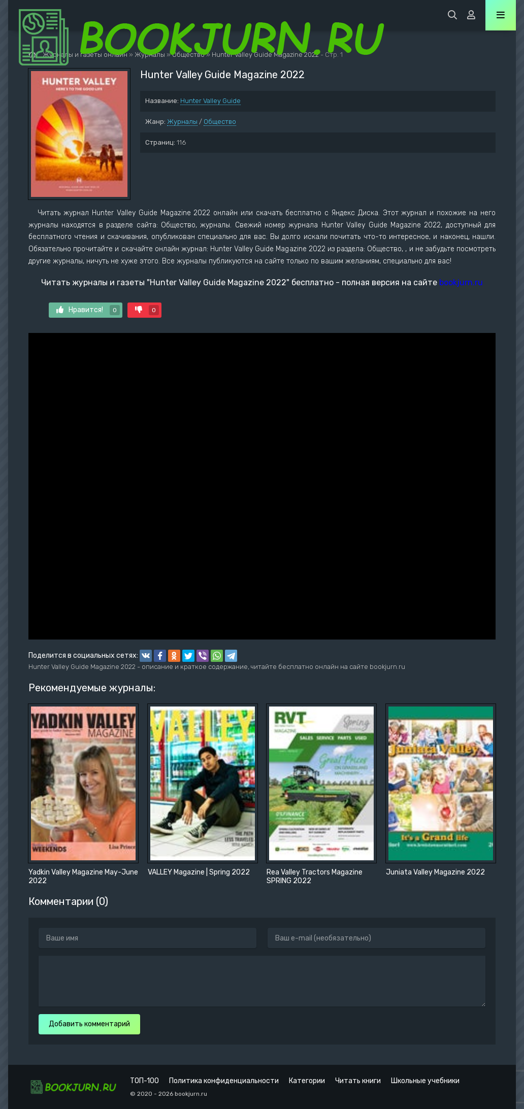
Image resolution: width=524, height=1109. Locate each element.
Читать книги (358, 1081)
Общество (220, 121)
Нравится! (88, 310)
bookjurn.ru (461, 282)
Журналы (182, 121)
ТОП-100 (144, 1081)
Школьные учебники (425, 1081)
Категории (307, 1081)
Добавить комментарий (89, 1024)
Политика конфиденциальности (224, 1081)
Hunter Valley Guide (210, 101)
